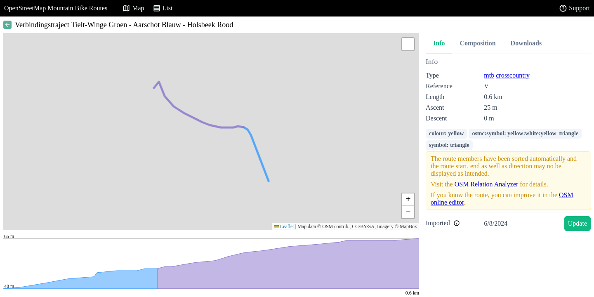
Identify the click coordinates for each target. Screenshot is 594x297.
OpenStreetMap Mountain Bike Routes (55, 8)
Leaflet (284, 226)
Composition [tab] (477, 43)
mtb (489, 75)
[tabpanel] (508, 145)
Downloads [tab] (526, 43)
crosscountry (513, 75)
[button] (408, 44)
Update (577, 223)
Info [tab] (439, 43)
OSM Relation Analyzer (487, 184)
